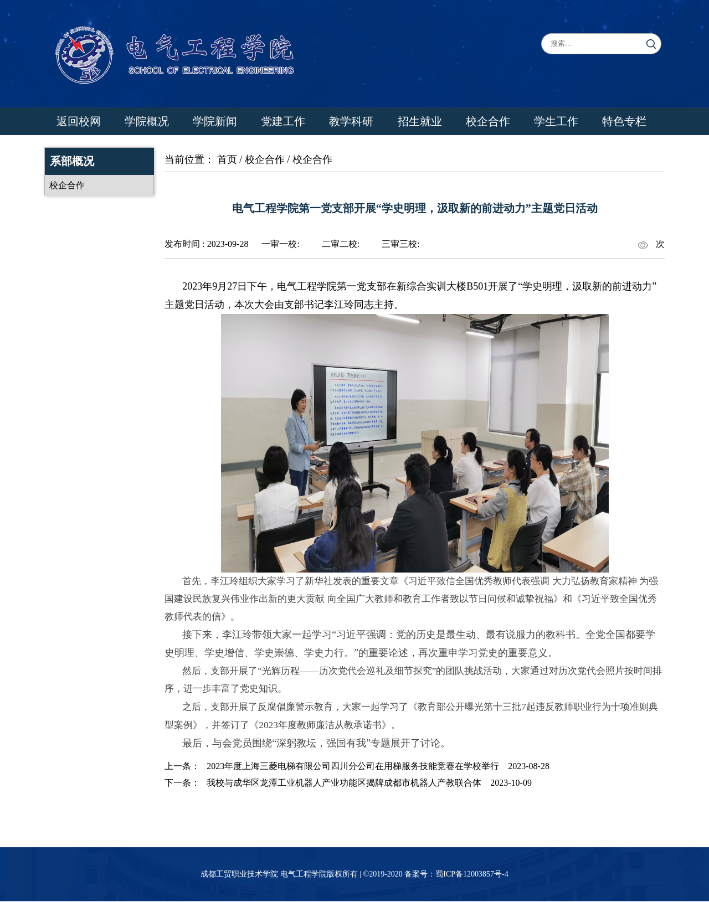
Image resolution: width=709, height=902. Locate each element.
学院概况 (147, 121)
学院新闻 (215, 121)
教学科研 (351, 121)
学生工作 (556, 121)
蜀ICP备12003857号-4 (471, 874)
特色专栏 (624, 121)
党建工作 (283, 121)
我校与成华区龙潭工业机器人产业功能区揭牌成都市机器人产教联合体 (344, 782)
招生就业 (420, 121)
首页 (227, 159)
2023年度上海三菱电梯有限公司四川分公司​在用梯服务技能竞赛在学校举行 (353, 766)
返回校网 (78, 121)
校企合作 (488, 121)
